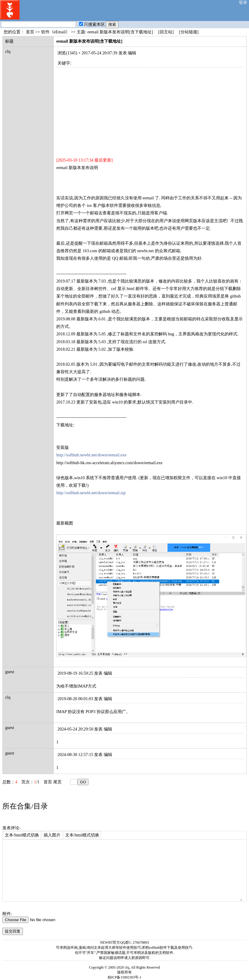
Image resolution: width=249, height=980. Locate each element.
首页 (30, 32)
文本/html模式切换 (22, 835)
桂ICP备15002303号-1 (125, 977)
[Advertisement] (150, 110)
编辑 (132, 53)
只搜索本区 (92, 24)
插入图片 (52, 835)
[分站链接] (188, 32)
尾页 (57, 782)
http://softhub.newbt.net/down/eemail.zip (91, 493)
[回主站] (166, 32)
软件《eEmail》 (55, 32)
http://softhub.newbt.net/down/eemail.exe (91, 455)
